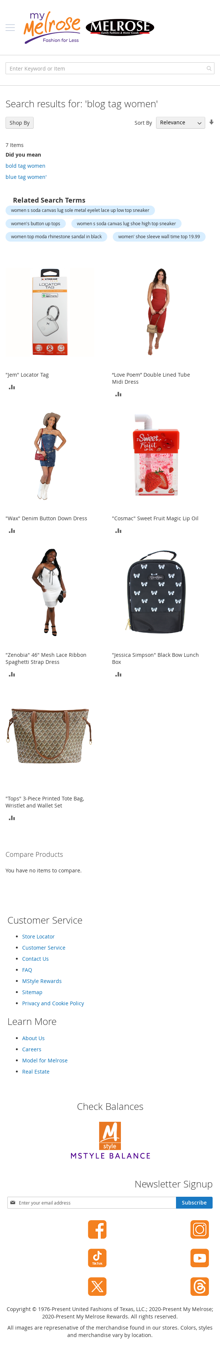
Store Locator (38, 936)
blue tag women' (26, 176)
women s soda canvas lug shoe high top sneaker (126, 223)
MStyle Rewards (42, 980)
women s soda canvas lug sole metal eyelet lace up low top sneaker (80, 210)
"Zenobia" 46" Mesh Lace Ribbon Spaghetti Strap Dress (46, 658)
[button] (12, 386)
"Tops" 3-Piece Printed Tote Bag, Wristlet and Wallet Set (45, 802)
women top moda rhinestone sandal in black (56, 236)
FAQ (27, 969)
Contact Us (35, 958)
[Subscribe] (194, 1203)
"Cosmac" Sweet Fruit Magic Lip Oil (155, 518)
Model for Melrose (45, 1060)
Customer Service (43, 947)
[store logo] (88, 27)
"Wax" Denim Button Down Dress (46, 518)
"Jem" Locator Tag (27, 374)
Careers (31, 1049)
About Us (33, 1038)
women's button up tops (35, 223)
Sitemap (32, 992)
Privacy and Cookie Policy (53, 1003)
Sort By (143, 122)
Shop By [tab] (20, 122)
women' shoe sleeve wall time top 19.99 (159, 236)
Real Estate (36, 1071)
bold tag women (25, 165)
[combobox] (110, 68)
